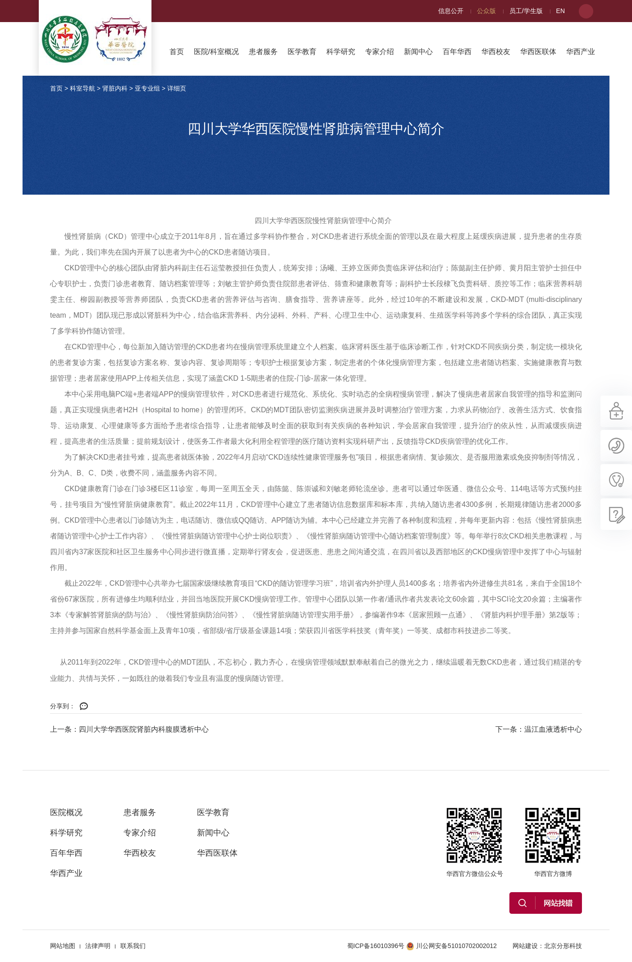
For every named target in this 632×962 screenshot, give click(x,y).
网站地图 (62, 945)
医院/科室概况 (216, 51)
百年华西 (457, 51)
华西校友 (495, 51)
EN (560, 10)
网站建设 (525, 945)
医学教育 (302, 51)
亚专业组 (147, 88)
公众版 (486, 10)
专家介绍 (379, 51)
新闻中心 (418, 51)
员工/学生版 (526, 10)
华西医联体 (538, 51)
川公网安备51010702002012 (451, 945)
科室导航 (82, 88)
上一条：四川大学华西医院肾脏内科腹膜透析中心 (129, 729)
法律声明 (97, 945)
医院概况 (66, 812)
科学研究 (340, 51)
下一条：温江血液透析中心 (538, 729)
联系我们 (133, 945)
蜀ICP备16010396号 (376, 945)
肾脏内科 (115, 88)
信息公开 (450, 10)
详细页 (176, 88)
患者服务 (263, 51)
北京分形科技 (563, 945)
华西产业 (580, 51)
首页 (176, 51)
